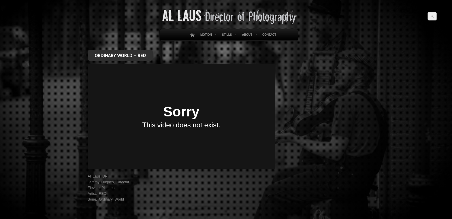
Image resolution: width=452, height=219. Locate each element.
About (248, 35)
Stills (228, 35)
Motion (207, 35)
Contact (269, 34)
